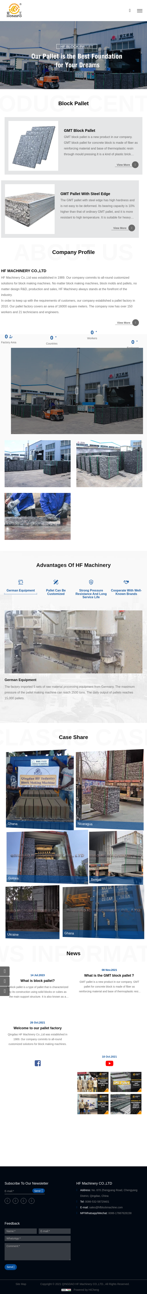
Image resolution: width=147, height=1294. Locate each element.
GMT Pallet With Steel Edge (28, 194)
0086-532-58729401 (97, 1201)
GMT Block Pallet (79, 130)
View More (123, 164)
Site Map (21, 1284)
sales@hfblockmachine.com (106, 1207)
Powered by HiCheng (86, 1289)
